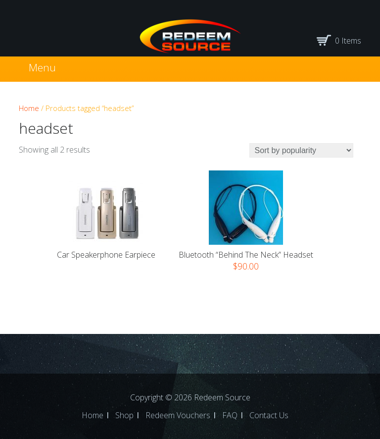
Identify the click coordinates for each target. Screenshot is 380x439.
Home (29, 108)
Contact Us (268, 415)
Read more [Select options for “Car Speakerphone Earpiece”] (106, 268)
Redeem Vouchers (177, 415)
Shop (124, 415)
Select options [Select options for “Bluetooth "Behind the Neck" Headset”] (246, 280)
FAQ (230, 415)
